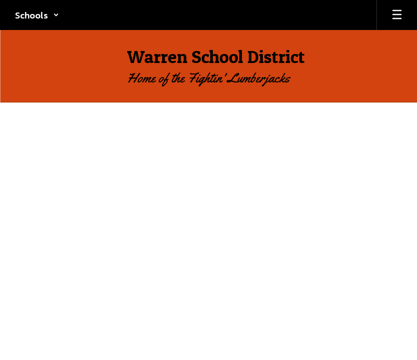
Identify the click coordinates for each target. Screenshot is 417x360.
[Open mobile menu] (397, 15)
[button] (37, 15)
